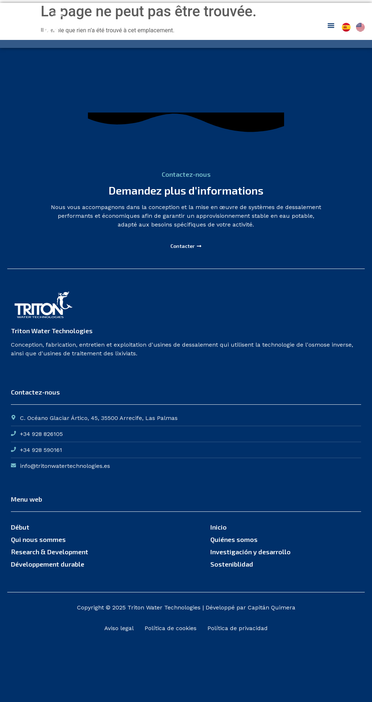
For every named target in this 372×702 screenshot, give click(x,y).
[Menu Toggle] (331, 25)
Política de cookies (171, 628)
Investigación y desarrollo (250, 552)
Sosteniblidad (231, 564)
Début (20, 527)
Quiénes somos (234, 539)
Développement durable (47, 564)
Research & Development (49, 552)
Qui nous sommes (38, 539)
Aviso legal (119, 628)
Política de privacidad (237, 628)
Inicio (218, 527)
